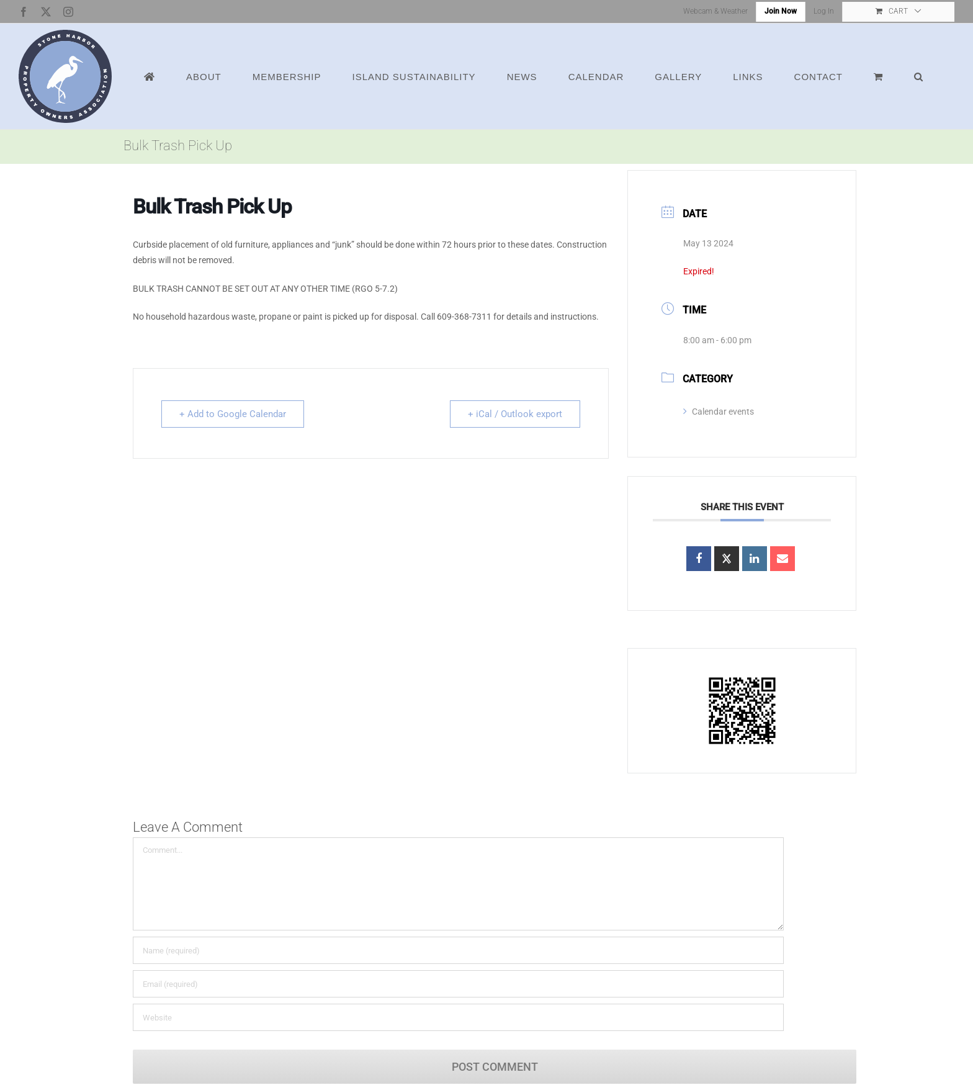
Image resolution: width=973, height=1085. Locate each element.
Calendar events (718, 411)
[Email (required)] (458, 983)
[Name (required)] (458, 950)
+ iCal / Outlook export (515, 414)
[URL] (458, 1017)
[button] (918, 76)
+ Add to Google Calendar (232, 414)
